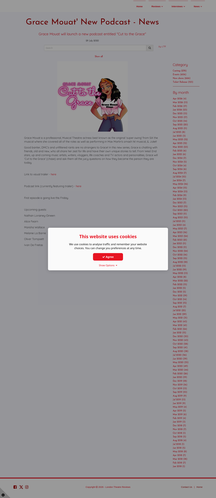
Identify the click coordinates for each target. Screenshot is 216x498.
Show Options (108, 265)
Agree (108, 257)
